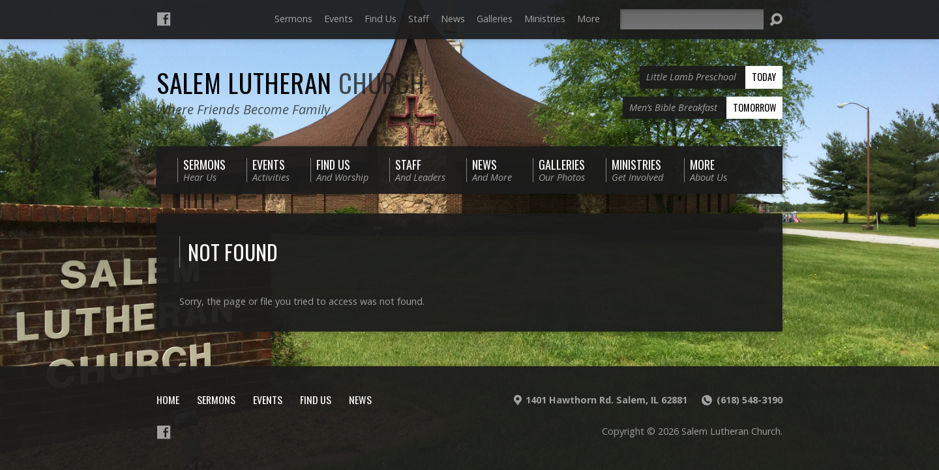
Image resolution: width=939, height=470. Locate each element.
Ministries (544, 18)
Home (167, 399)
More (588, 18)
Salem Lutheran (290, 82)
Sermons (293, 18)
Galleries (495, 18)
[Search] (692, 19)
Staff (418, 18)
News (453, 18)
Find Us (380, 18)
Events (338, 18)
